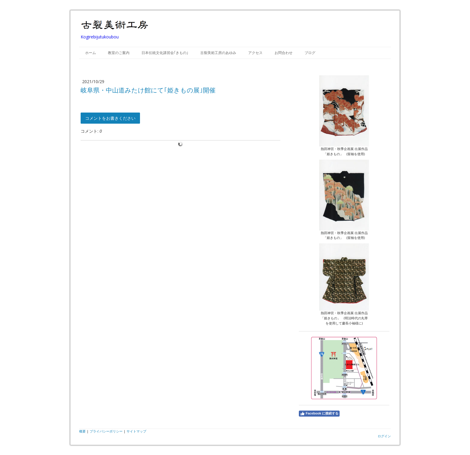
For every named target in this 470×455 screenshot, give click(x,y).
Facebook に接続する (319, 413)
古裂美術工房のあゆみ (218, 52)
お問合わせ (284, 52)
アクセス (255, 52)
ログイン (384, 436)
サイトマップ (136, 431)
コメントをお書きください (110, 118)
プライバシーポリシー (106, 431)
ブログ (310, 52)
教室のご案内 (118, 52)
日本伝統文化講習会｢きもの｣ (164, 52)
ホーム (90, 52)
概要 (82, 431)
